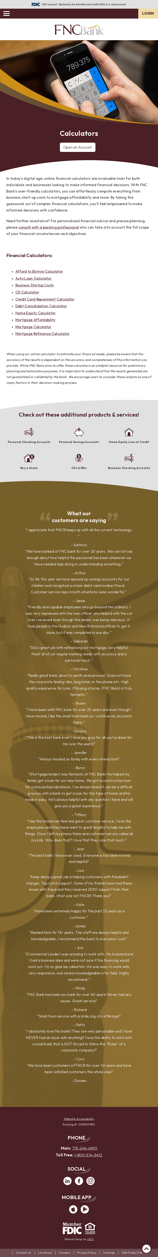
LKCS (90, 1239)
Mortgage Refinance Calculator (42, 333)
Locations (45, 1253)
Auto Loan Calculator (33, 278)
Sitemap (109, 1253)
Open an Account (77, 147)
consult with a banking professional (49, 227)
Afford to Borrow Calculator (39, 271)
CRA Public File (132, 1253)
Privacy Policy (86, 1253)
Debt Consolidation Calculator (41, 306)
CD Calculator (27, 292)
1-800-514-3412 (88, 1154)
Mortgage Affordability (35, 319)
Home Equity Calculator (35, 313)
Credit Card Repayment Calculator (44, 299)
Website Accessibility (79, 1119)
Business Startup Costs (34, 285)
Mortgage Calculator (33, 326)
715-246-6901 (84, 1148)
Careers (64, 1253)
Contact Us (23, 1253)
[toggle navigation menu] (8, 14)
